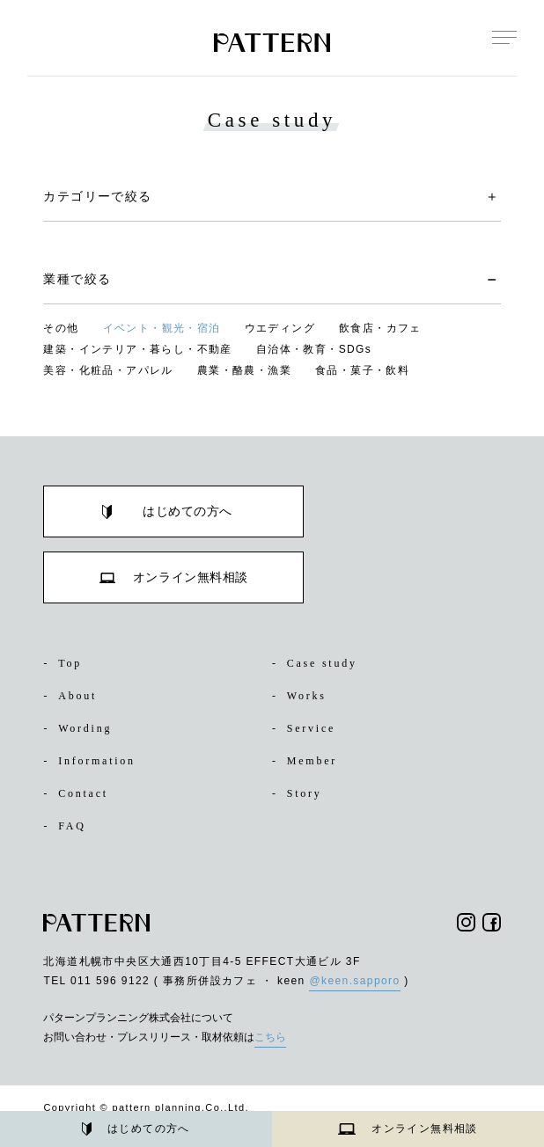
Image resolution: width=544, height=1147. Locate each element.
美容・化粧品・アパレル (108, 370)
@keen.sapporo (354, 981)
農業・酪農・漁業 (244, 370)
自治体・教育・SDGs (313, 349)
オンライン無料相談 (408, 1128)
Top (64, 663)
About (73, 695)
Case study (320, 663)
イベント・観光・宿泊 (162, 328)
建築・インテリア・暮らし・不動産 (137, 349)
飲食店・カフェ (380, 328)
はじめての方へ (136, 1129)
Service (307, 728)
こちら (270, 1037)
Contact (80, 793)
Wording (81, 728)
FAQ (65, 826)
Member (308, 761)
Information (94, 761)
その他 (60, 328)
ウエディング (280, 328)
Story (300, 793)
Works (302, 695)
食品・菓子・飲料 (362, 370)
